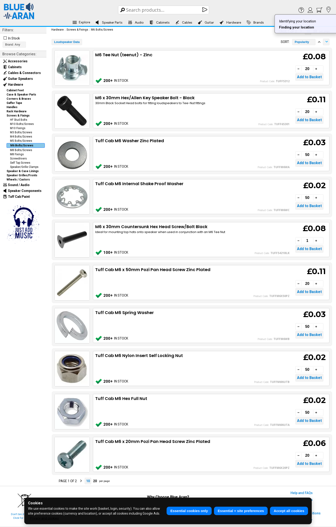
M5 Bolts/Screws (21, 140)
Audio (136, 22)
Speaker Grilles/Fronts (22, 175)
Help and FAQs (301, 493)
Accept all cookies (289, 511)
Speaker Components (22, 191)
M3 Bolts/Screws (21, 132)
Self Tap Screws (20, 162)
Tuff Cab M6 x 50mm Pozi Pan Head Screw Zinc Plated (152, 269)
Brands (255, 22)
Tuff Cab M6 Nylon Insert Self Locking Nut (139, 355)
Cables (183, 22)
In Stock (14, 38)
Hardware (230, 22)
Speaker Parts (108, 22)
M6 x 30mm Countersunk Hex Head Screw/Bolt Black (151, 227)
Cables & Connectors (22, 73)
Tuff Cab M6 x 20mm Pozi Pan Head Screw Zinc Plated (152, 441)
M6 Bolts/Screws (21, 145)
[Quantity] (307, 69)
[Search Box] (164, 10)
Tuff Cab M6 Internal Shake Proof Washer (139, 184)
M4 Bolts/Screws (21, 136)
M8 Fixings (17, 154)
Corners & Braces (19, 98)
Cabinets (159, 22)
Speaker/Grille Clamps (24, 167)
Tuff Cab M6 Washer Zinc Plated (129, 141)
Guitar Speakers (18, 79)
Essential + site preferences (241, 511)
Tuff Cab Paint (16, 197)
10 (88, 481)
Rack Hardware (17, 111)
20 (95, 481)
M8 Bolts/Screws (21, 150)
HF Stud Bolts (18, 119)
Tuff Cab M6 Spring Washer (124, 312)
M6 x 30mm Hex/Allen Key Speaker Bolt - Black (145, 98)
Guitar (206, 22)
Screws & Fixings (18, 115)
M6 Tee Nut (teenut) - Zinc (123, 55)
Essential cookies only (189, 511)
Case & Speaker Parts (21, 94)
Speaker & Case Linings (23, 171)
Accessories (15, 61)
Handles (12, 107)
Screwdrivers (18, 158)
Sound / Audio (16, 185)
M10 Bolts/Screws (22, 124)
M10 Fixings (17, 128)
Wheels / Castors (18, 179)
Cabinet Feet (15, 90)
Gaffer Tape (14, 103)
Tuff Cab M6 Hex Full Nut (121, 398)
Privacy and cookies (44, 518)
